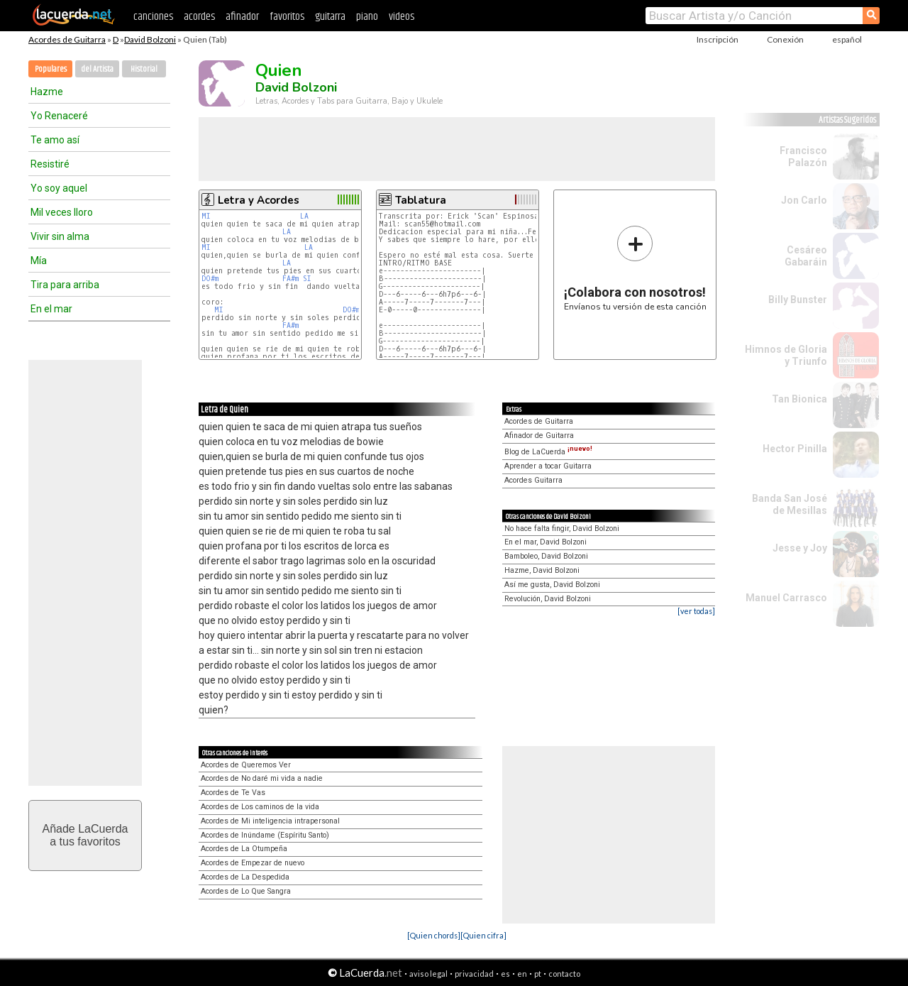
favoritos (287, 17)
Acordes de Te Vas (233, 792)
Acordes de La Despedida (245, 877)
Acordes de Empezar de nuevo (252, 862)
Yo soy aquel (59, 188)
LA (304, 216)
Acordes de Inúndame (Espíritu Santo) (265, 835)
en (522, 973)
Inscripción (717, 39)
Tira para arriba (65, 284)
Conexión (785, 39)
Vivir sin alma (60, 236)
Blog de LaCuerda (548, 451)
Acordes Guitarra (533, 480)
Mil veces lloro (62, 212)
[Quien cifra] (483, 935)
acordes (199, 17)
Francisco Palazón (803, 156)
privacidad (474, 973)
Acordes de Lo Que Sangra (246, 891)
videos (401, 17)
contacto (564, 973)
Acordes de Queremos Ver (246, 764)
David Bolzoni (150, 39)
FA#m (290, 278)
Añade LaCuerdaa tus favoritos (85, 835)
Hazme (47, 91)
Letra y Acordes (258, 200)
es (505, 973)
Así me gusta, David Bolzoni (552, 584)
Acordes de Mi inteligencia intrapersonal (270, 821)
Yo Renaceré (59, 115)
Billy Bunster (797, 299)
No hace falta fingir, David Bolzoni (561, 528)
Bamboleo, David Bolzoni (546, 556)
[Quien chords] (433, 935)
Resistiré (50, 164)
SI (307, 278)
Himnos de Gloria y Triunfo (786, 355)
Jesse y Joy (800, 548)
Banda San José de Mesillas (789, 504)
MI (206, 216)
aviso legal (428, 973)
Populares (51, 69)
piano (367, 17)
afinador (242, 17)
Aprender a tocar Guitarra (548, 466)
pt (537, 973)
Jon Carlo (804, 200)
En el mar (51, 308)
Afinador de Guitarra (539, 435)
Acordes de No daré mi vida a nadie (262, 778)
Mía (39, 260)
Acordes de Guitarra (67, 39)
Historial (144, 69)
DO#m (209, 278)
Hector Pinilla (795, 448)
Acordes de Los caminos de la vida (260, 806)
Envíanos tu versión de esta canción (635, 268)
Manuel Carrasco (786, 597)
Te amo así (55, 140)
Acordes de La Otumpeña (244, 848)
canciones (153, 17)
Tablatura (420, 200)
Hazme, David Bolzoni (542, 570)
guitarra (330, 17)
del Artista (97, 69)
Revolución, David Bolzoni (547, 598)
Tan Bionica (799, 399)
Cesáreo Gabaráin (806, 256)
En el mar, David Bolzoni (545, 542)
